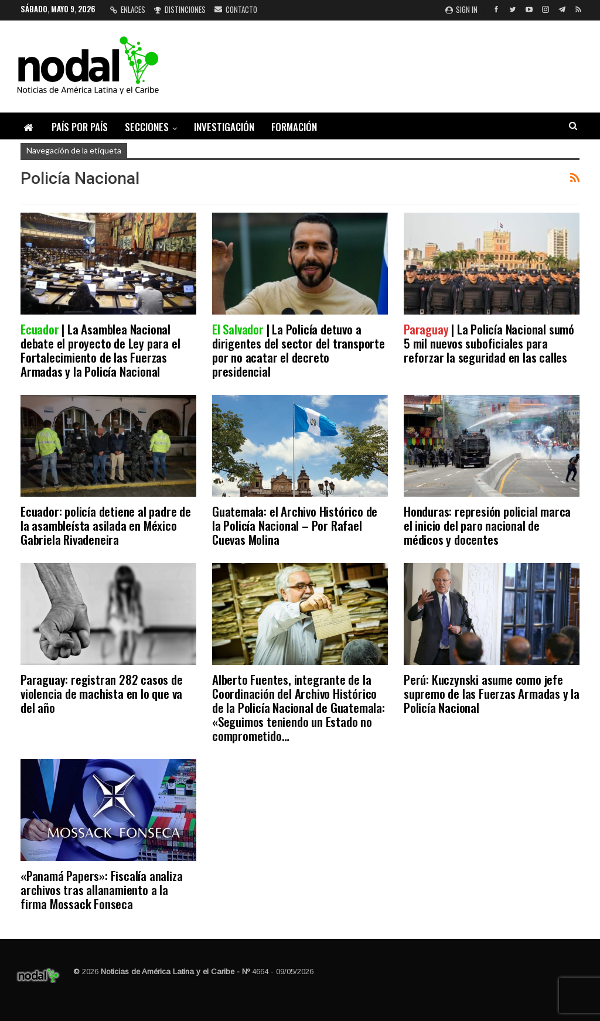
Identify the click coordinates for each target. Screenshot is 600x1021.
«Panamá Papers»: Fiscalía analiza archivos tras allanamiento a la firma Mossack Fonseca (101, 889)
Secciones (147, 126)
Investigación (224, 126)
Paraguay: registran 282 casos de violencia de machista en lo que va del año (102, 693)
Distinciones (180, 9)
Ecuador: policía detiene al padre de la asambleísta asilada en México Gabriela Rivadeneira (106, 525)
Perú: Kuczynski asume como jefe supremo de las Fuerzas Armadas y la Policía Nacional (491, 693)
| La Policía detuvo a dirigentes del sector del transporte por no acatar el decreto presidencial (298, 350)
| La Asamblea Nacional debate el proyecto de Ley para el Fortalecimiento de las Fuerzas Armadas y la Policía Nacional (100, 350)
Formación (294, 126)
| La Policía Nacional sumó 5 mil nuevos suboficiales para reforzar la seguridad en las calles (489, 343)
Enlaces (127, 9)
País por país (80, 126)
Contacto (235, 9)
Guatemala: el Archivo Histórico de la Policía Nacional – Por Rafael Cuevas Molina (294, 525)
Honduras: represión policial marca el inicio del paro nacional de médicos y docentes (487, 525)
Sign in (461, 9)
